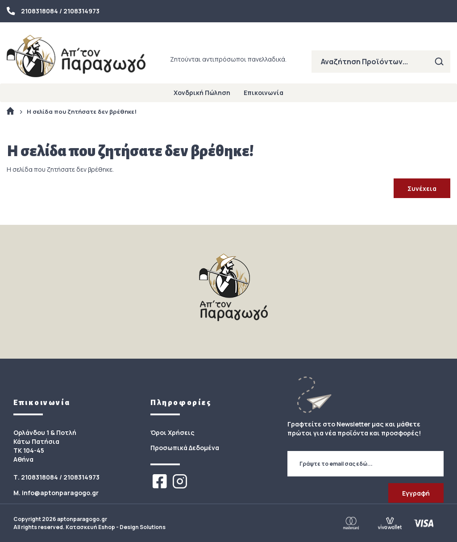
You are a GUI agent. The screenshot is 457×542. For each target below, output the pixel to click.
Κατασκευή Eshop (90, 527)
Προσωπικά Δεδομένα (184, 447)
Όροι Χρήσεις (172, 432)
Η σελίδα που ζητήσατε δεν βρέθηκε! (82, 112)
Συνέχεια (421, 188)
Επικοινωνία (263, 92)
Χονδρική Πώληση (202, 92)
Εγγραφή (416, 493)
